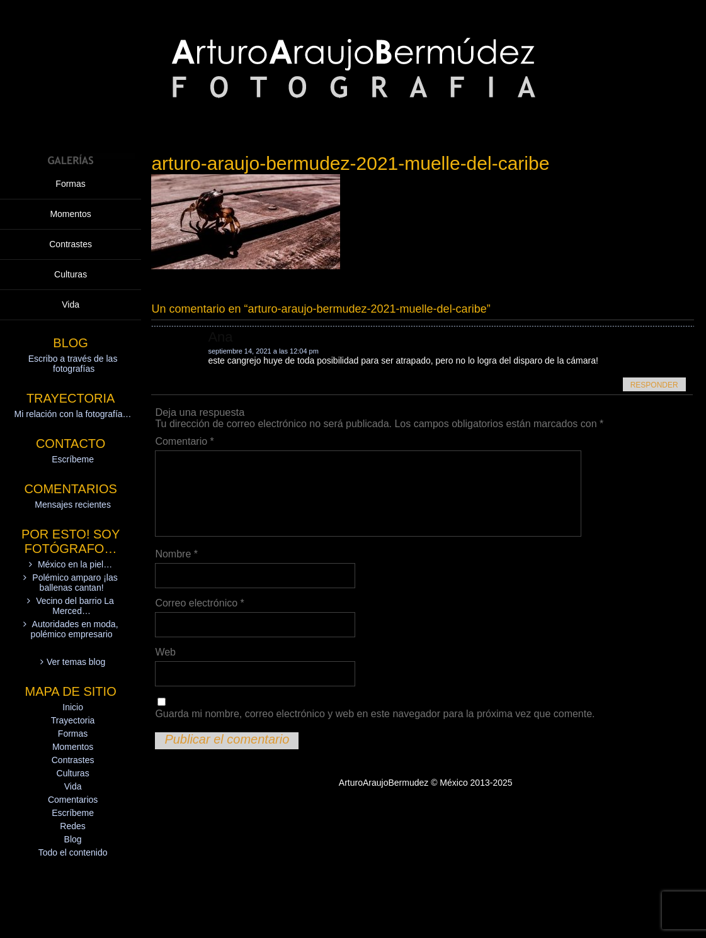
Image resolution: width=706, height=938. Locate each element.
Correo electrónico (199, 603)
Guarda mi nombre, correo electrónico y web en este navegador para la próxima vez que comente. (375, 713)
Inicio (72, 707)
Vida (70, 304)
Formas (70, 184)
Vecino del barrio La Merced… (75, 606)
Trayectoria (73, 720)
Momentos (70, 214)
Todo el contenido (73, 852)
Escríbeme (73, 459)
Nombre (176, 554)
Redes (72, 826)
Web (165, 652)
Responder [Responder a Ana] (654, 385)
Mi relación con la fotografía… (73, 414)
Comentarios (73, 800)
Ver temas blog (76, 662)
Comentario (184, 441)
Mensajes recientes (73, 505)
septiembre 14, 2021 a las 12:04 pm (263, 351)
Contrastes (70, 244)
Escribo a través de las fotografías (73, 364)
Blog (73, 839)
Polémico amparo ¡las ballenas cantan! (74, 582)
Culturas (70, 274)
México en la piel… (75, 564)
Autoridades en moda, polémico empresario (74, 629)
